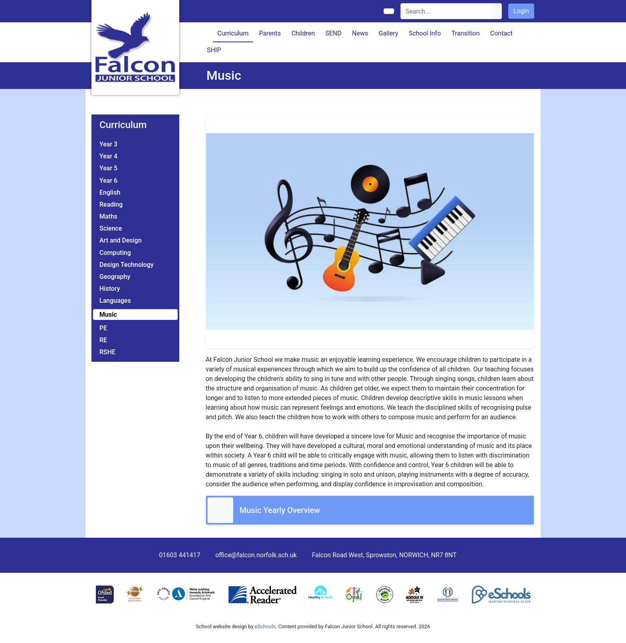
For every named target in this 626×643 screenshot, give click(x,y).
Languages (115, 300)
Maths (108, 216)
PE (103, 328)
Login (521, 11)
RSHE (107, 352)
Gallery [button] (388, 33)
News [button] (360, 33)
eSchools (265, 626)
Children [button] (303, 33)
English (109, 192)
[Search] (446, 11)
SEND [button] (333, 33)
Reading (111, 204)
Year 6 (108, 180)
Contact (501, 33)
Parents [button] (270, 33)
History (109, 288)
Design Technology (126, 264)
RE (103, 340)
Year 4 (108, 156)
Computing (115, 252)
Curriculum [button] (233, 33)
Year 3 (108, 144)
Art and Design (120, 240)
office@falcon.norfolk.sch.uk (256, 555)
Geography (114, 276)
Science (110, 228)
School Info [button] (425, 33)
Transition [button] (466, 33)
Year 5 (108, 168)
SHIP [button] (214, 50)
